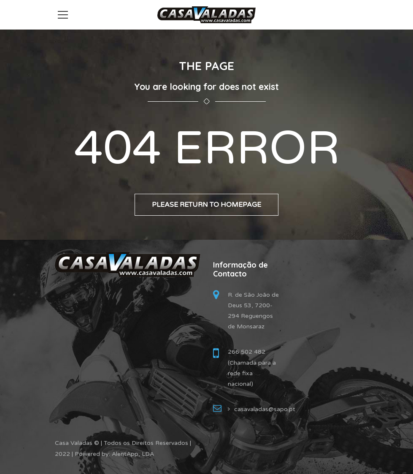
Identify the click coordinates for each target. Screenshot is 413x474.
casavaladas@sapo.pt (264, 409)
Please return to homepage (206, 204)
